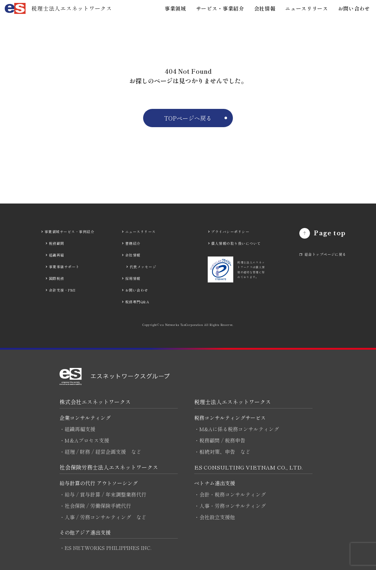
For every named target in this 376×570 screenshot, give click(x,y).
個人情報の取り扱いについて (236, 243)
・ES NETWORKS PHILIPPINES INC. (105, 547)
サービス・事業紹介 (220, 8)
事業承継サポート (64, 266)
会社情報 (265, 8)
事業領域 (175, 8)
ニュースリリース (306, 8)
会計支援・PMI (62, 290)
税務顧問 (56, 243)
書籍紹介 (133, 243)
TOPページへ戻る (188, 118)
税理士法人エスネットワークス (232, 402)
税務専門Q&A (137, 301)
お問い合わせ (354, 8)
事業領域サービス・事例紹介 (69, 231)
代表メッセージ (143, 266)
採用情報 (133, 278)
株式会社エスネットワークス (95, 402)
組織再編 (56, 255)
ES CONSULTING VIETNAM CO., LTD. (248, 467)
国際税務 (56, 278)
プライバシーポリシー (230, 231)
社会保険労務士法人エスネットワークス (109, 467)
